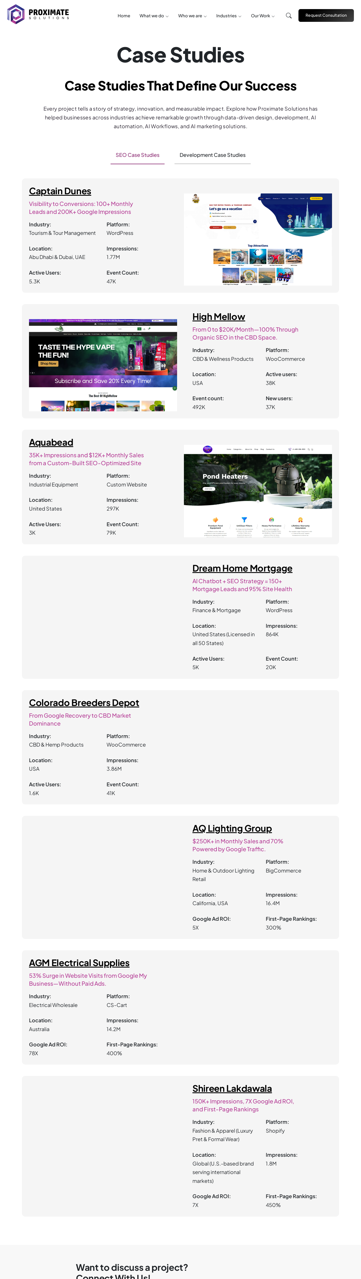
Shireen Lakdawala (232, 1088)
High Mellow (218, 316)
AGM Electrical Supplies (79, 962)
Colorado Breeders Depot (84, 702)
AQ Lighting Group (232, 828)
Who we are (190, 15)
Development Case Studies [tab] (213, 154)
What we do (152, 15)
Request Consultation (326, 15)
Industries (226, 15)
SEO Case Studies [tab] (137, 154)
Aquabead (51, 442)
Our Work (260, 15)
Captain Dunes (60, 191)
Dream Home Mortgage (242, 568)
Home (124, 15)
